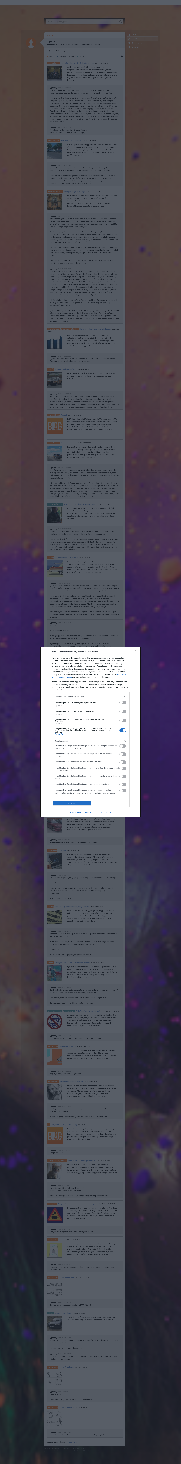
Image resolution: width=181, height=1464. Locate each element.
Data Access (90, 812)
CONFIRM (72, 803)
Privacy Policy (105, 812)
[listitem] (90, 696)
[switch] (122, 702)
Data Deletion (75, 812)
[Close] (135, 651)
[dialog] (91, 732)
